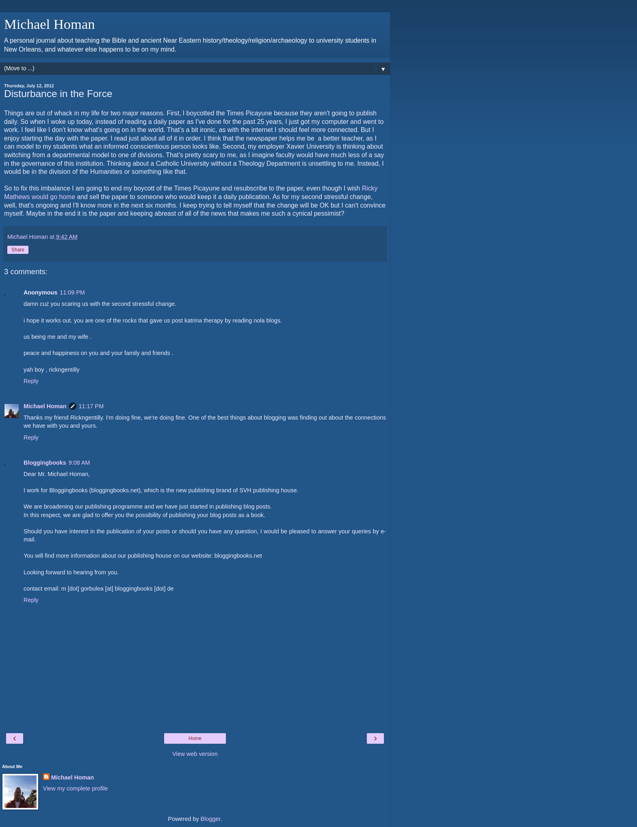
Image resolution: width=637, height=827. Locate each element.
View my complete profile (75, 788)
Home (195, 738)
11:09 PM (72, 292)
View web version (195, 754)
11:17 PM (91, 406)
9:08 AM (79, 462)
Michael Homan (49, 24)
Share (17, 250)
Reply (31, 381)
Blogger (211, 819)
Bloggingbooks (45, 462)
